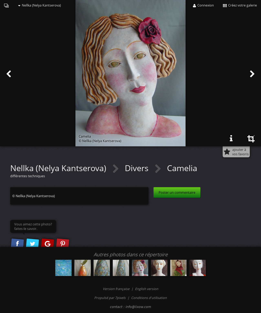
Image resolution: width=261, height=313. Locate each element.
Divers (137, 168)
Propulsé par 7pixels (110, 298)
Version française (116, 289)
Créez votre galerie (240, 5)
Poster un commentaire (177, 192)
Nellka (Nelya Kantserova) (39, 5)
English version (146, 289)
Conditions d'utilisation (149, 298)
